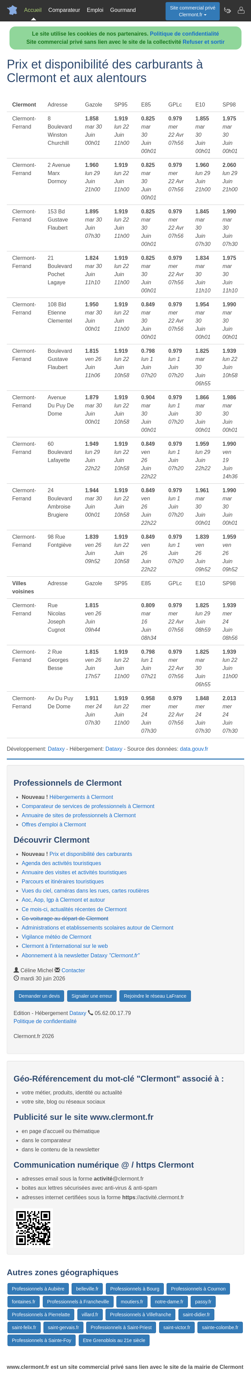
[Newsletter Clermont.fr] (227, 10)
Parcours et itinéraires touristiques (63, 881)
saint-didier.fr (196, 1314)
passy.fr (203, 1301)
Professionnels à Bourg (134, 1288)
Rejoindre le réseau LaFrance (155, 996)
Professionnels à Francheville (78, 1301)
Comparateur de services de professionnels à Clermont (88, 806)
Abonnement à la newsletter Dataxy (81, 955)
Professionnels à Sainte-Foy (41, 1340)
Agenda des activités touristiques (61, 863)
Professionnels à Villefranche (140, 1314)
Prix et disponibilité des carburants (91, 854)
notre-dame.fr (169, 1301)
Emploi (95, 10)
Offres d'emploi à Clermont (54, 824)
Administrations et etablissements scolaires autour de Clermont (97, 928)
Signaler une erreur (92, 996)
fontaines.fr (23, 1301)
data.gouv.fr (194, 749)
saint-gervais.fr (63, 1327)
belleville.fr (87, 1288)
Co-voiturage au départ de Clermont (65, 918)
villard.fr (90, 1314)
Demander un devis (39, 996)
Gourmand (123, 10)
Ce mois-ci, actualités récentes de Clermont (74, 909)
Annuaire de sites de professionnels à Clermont (79, 815)
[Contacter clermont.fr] (241, 10)
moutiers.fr (132, 1301)
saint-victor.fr (176, 1327)
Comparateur (64, 10)
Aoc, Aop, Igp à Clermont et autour (63, 900)
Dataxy (56, 749)
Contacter (73, 970)
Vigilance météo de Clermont (56, 937)
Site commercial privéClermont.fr (192, 11)
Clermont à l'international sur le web (65, 946)
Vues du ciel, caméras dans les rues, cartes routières (85, 891)
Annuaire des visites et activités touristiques (74, 872)
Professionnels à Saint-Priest (121, 1327)
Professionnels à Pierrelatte (41, 1314)
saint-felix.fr (24, 1327)
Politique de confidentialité (184, 34)
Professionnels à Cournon (198, 1288)
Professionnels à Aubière (38, 1288)
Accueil (33, 10)
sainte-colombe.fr (220, 1327)
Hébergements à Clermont (81, 797)
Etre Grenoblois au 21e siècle (114, 1340)
